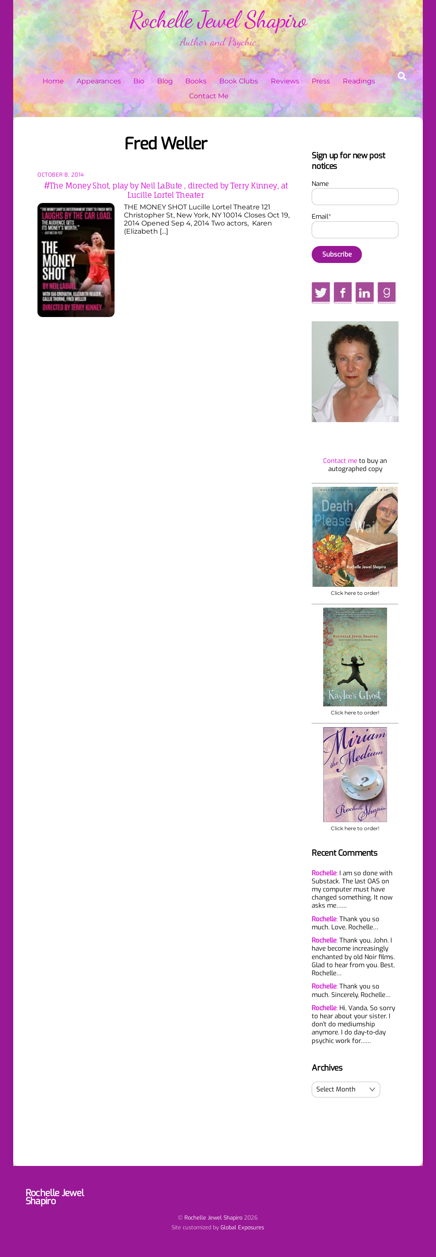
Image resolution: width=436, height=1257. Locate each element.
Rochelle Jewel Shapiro (213, 1217)
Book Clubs (238, 81)
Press (321, 81)
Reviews (285, 81)
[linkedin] (365, 292)
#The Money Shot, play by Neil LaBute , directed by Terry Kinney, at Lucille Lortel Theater (166, 190)
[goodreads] (387, 292)
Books (196, 81)
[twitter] (321, 292)
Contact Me (209, 96)
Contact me (340, 461)
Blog (165, 81)
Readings (359, 81)
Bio (138, 81)
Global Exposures (242, 1227)
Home (53, 81)
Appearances (99, 81)
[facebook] (343, 292)
